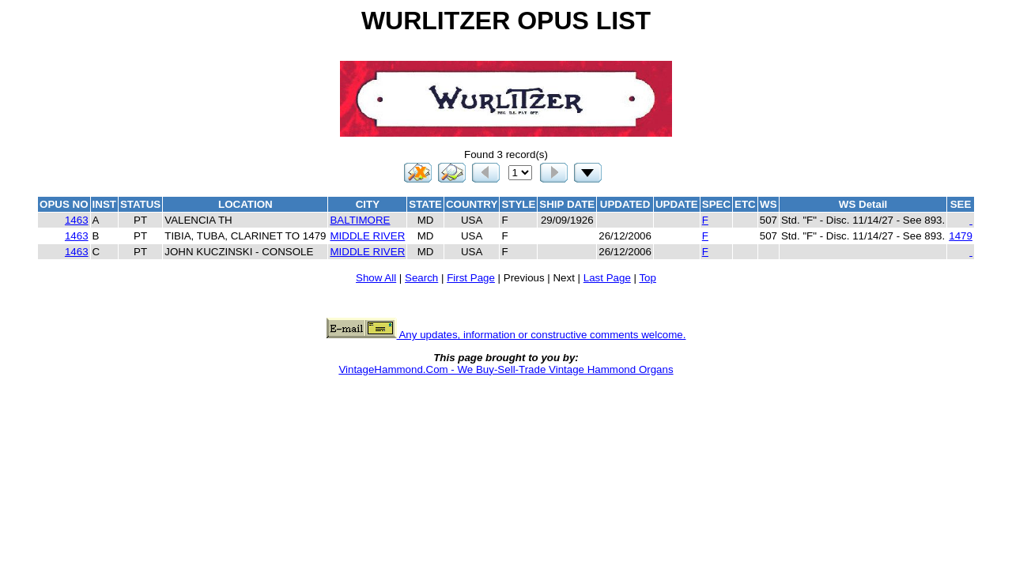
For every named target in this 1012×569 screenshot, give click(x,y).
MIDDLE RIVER (367, 236)
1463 (77, 220)
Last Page (607, 278)
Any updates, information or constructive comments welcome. (506, 335)
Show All (376, 278)
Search (421, 278)
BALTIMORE (360, 220)
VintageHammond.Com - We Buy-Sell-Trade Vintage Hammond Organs (505, 369)
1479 (960, 236)
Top (647, 278)
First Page (471, 278)
